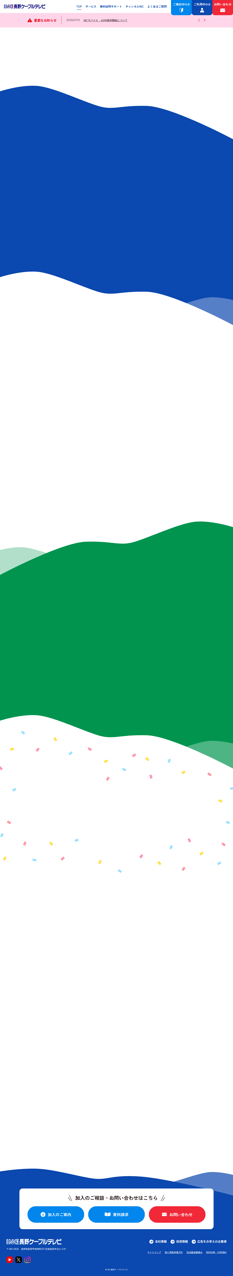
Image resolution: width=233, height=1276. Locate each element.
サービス (90, 6)
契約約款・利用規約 (216, 1252)
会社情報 (161, 1241)
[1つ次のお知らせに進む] (204, 20)
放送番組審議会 (194, 1252)
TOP (79, 6)
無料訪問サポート (111, 6)
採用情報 (182, 1241)
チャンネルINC (135, 6)
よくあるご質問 (157, 6)
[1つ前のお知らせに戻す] (199, 20)
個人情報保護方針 (174, 1252)
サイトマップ (154, 1252)
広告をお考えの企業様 (212, 1241)
